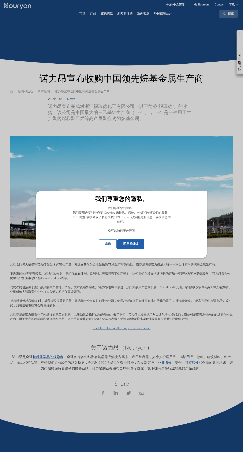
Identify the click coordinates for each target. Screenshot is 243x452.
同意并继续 (130, 244)
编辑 (108, 244)
